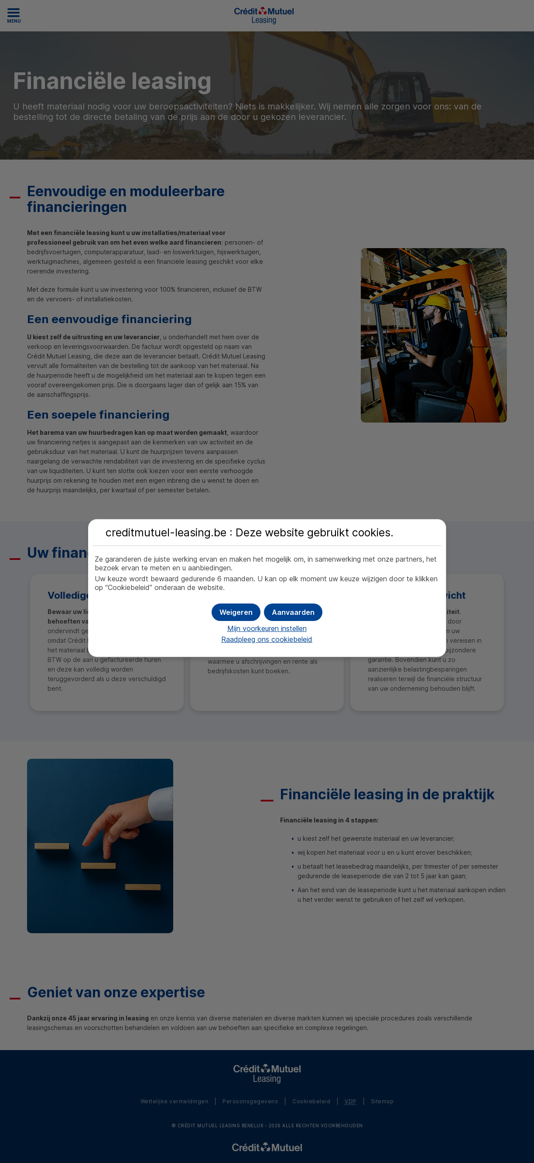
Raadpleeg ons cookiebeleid (266, 639)
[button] (293, 612)
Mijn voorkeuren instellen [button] (267, 628)
